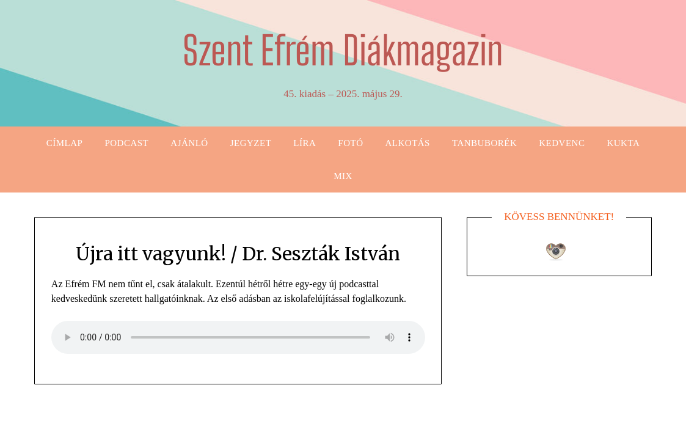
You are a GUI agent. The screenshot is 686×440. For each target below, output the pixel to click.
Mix (343, 176)
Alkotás (407, 143)
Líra (304, 143)
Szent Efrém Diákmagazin (343, 50)
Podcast (126, 143)
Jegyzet (251, 143)
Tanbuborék (484, 143)
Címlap (64, 143)
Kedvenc (562, 143)
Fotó (350, 143)
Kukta (623, 143)
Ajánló (189, 143)
